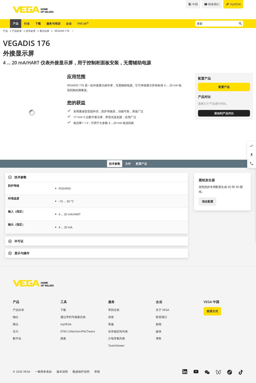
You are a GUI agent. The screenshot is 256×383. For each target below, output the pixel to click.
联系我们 (161, 291)
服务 (111, 276)
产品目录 (18, 284)
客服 (111, 298)
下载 (38, 23)
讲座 (111, 291)
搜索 (63, 313)
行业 (27, 23)
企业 (69, 23)
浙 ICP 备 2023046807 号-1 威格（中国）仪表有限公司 (42, 359)
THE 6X (83, 23)
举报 (97, 346)
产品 (15, 23)
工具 (63, 276)
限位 (15, 298)
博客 (158, 313)
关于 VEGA (162, 284)
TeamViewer (116, 320)
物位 (15, 291)
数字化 (17, 313)
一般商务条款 (43, 346)
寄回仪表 (113, 284)
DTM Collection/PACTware (77, 305)
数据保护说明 (81, 346)
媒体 (158, 305)
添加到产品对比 (224, 113)
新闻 (158, 298)
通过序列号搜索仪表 (73, 291)
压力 (15, 305)
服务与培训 (53, 23)
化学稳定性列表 (118, 305)
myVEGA (65, 298)
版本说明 (62, 346)
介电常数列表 (116, 313)
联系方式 (212, 285)
